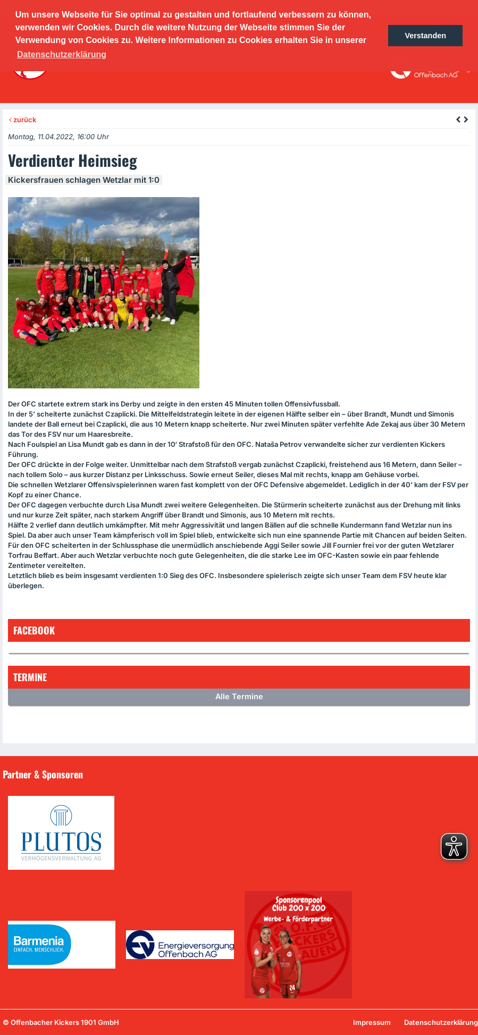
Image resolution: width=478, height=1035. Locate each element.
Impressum (372, 1022)
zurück (22, 119)
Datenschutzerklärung (441, 1022)
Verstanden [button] (425, 35)
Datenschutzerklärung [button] (61, 54)
